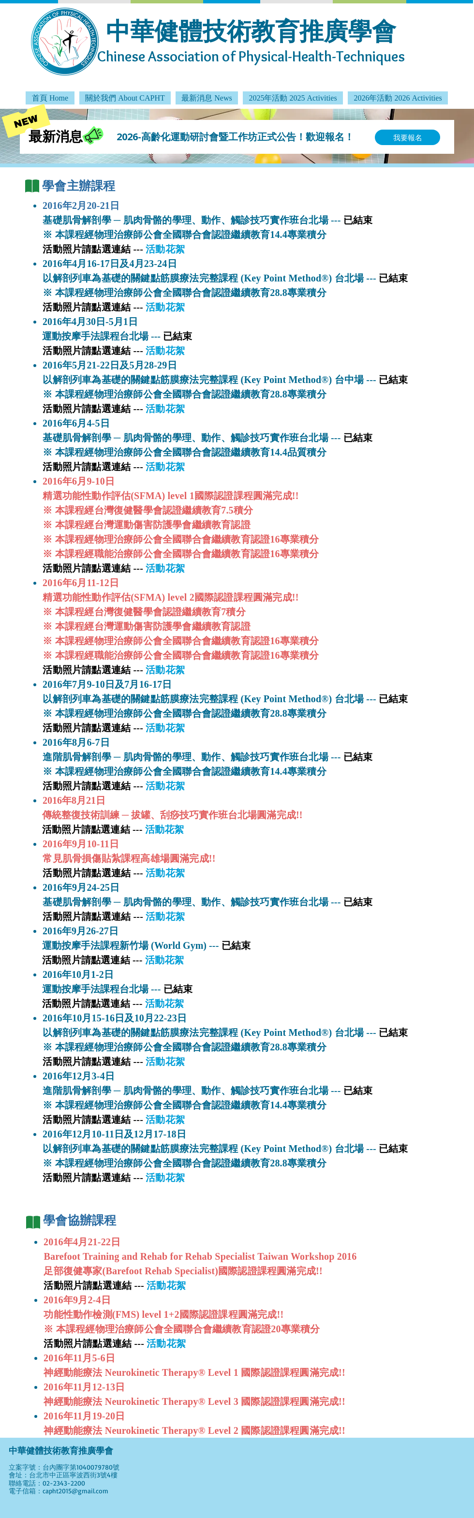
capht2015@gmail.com (75, 1491)
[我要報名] (407, 137)
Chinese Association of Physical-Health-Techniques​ (251, 56)
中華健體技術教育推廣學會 (251, 30)
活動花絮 (165, 350)
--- (139, 1285)
